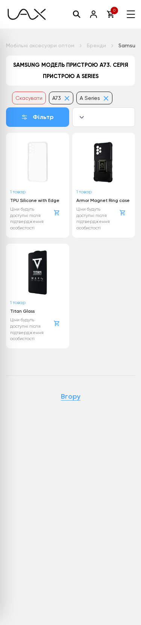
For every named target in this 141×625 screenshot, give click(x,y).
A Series (94, 98)
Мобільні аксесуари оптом (40, 45)
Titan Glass (22, 311)
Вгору (70, 397)
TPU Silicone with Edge (34, 200)
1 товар (18, 191)
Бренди (96, 45)
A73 (61, 98)
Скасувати (28, 98)
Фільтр (37, 116)
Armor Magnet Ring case (103, 200)
